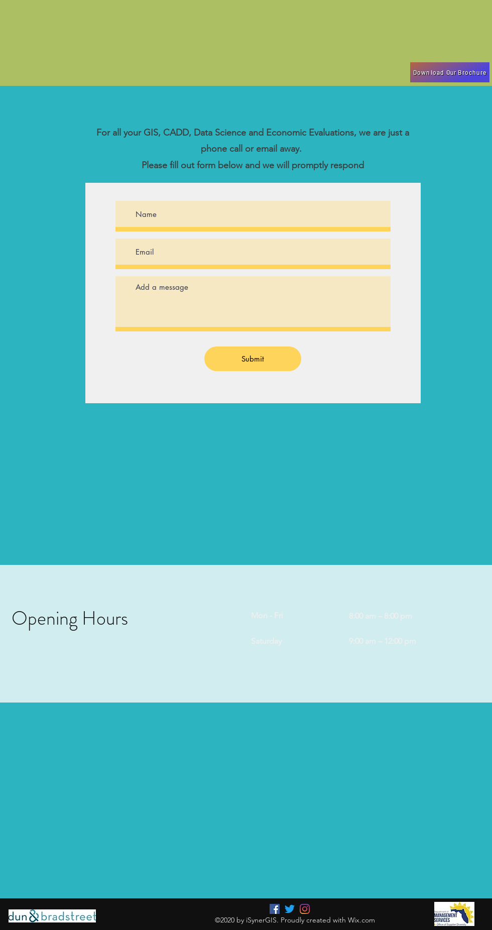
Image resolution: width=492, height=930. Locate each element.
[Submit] (252, 358)
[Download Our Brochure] (449, 72)
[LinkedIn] (305, 909)
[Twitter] (290, 909)
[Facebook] (275, 909)
